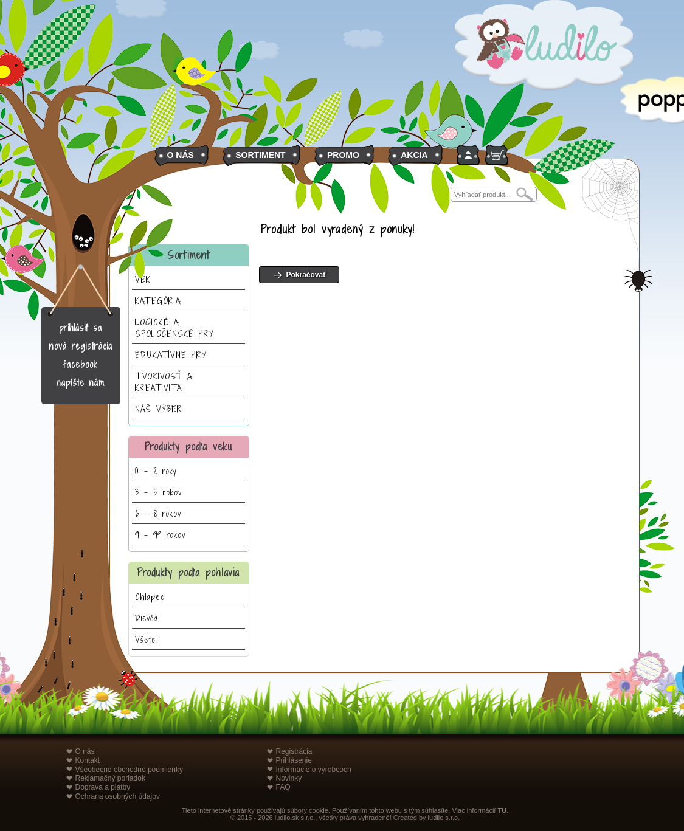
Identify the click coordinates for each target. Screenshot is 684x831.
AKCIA (414, 155)
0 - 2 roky (155, 471)
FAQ (283, 787)
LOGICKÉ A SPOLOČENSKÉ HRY (174, 327)
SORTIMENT (260, 155)
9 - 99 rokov (160, 534)
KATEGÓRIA (158, 300)
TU (501, 810)
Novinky (289, 778)
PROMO (343, 155)
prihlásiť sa (80, 328)
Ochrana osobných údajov (117, 796)
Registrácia (294, 751)
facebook (80, 364)
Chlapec (150, 596)
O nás (85, 751)
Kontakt (87, 760)
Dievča (146, 618)
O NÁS (180, 155)
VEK (143, 279)
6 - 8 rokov (158, 513)
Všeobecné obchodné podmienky (129, 769)
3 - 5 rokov (158, 492)
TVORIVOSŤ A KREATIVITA (164, 381)
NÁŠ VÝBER (158, 409)
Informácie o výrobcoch (313, 769)
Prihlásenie (294, 760)
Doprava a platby (103, 787)
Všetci (146, 639)
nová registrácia (80, 346)
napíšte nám (81, 382)
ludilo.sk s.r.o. (295, 817)
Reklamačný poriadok (110, 778)
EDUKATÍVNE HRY (171, 354)
